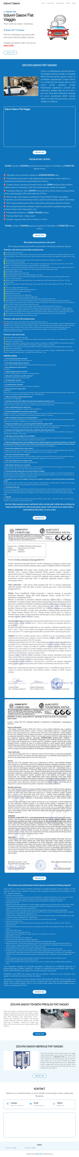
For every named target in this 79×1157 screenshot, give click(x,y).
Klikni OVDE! (9, 45)
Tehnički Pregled (60, 3)
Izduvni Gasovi (12, 3)
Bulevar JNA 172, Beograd (14, 30)
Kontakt (73, 3)
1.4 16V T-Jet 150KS (30, 1148)
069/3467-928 (10, 12)
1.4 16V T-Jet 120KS (10, 1148)
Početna (43, 3)
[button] (6, 86)
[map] (16, 1104)
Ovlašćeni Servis (39, 1154)
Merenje (68, 3)
